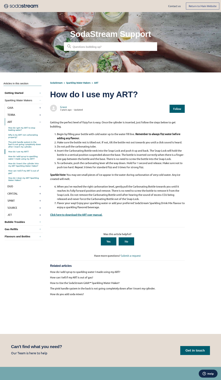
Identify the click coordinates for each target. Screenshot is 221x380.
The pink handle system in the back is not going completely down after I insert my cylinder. (24, 144)
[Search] (110, 46)
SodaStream (56, 82)
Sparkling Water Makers (78, 82)
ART (96, 82)
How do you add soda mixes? (67, 294)
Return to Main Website (203, 6)
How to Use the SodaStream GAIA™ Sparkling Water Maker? (84, 282)
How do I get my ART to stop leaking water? (21, 128)
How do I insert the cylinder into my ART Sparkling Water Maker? (23, 164)
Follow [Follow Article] (177, 108)
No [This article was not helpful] (126, 241)
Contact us (174, 6)
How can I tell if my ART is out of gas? (23, 171)
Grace (63, 106)
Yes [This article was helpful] (108, 241)
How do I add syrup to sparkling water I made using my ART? (23, 157)
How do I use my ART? (18, 151)
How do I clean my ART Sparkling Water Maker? (23, 179)
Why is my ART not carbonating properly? (23, 136)
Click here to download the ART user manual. (76, 214)
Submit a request (131, 255)
